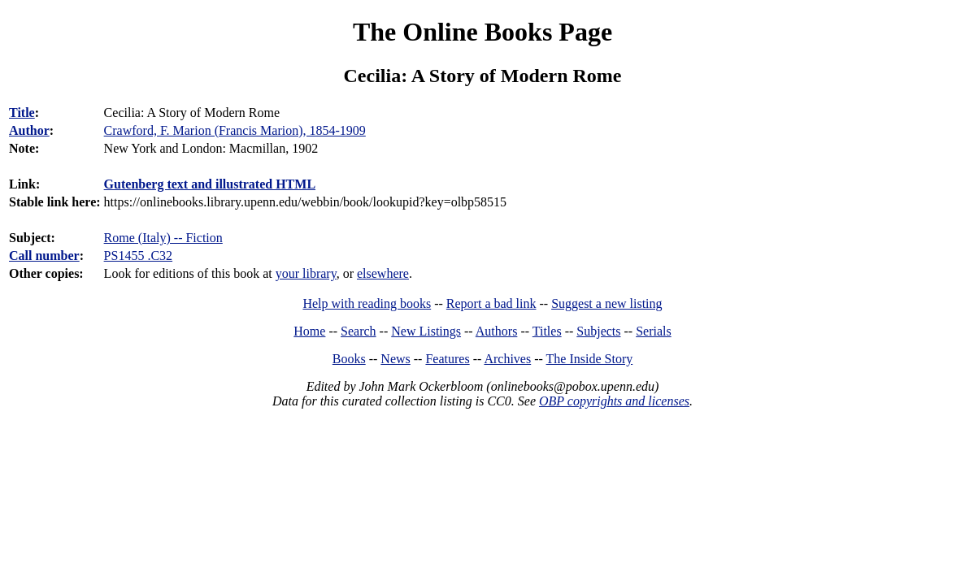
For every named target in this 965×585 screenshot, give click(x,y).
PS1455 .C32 (138, 255)
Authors (497, 331)
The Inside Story (589, 359)
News (395, 359)
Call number (44, 255)
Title (22, 112)
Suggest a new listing (606, 303)
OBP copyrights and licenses (614, 401)
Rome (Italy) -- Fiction (163, 238)
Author (29, 130)
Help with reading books (366, 303)
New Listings (426, 331)
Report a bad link (491, 303)
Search (358, 331)
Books (349, 359)
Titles (547, 331)
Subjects (598, 331)
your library (306, 273)
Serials (654, 331)
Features (447, 359)
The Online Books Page (482, 31)
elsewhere (383, 273)
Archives (507, 359)
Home (309, 331)
